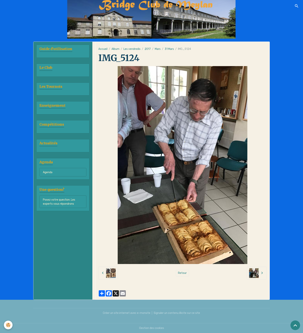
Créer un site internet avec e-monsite (126, 313)
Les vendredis (131, 49)
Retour (182, 273)
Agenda (47, 172)
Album (115, 49)
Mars (158, 49)
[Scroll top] (295, 325)
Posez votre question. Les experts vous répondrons (59, 201)
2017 (148, 49)
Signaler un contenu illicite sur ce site (177, 313)
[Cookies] (8, 325)
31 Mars (169, 49)
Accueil (102, 49)
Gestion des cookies (151, 328)
